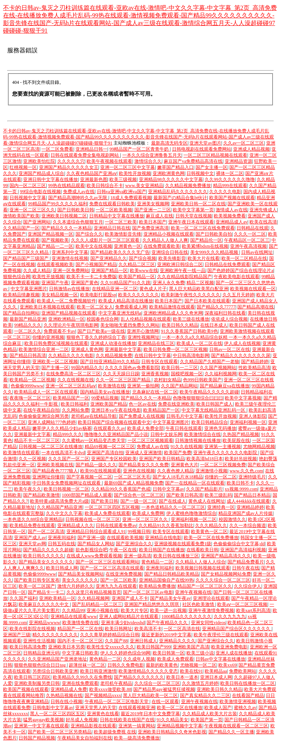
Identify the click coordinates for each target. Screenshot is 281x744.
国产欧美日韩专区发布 (37, 580)
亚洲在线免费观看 (80, 683)
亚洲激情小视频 (211, 470)
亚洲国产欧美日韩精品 (162, 458)
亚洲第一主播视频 (222, 446)
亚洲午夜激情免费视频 (211, 610)
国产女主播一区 (211, 167)
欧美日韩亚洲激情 (98, 671)
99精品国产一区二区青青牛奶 (139, 149)
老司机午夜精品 (116, 683)
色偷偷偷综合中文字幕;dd (239, 543)
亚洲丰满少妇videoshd (123, 622)
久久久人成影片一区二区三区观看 (105, 240)
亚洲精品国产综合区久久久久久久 (237, 628)
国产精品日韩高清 (27, 355)
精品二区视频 (200, 282)
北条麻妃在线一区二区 (155, 392)
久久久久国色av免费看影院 (132, 367)
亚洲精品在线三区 (156, 343)
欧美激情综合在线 (202, 434)
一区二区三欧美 (121, 222)
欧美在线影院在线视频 (32, 628)
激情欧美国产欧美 (21, 216)
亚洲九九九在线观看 (116, 586)
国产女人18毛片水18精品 (178, 477)
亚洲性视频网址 (143, 337)
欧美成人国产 (218, 707)
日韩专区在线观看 (159, 361)
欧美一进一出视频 (168, 610)
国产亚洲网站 (37, 222)
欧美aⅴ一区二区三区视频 (242, 604)
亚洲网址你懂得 (48, 477)
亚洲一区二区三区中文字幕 (127, 167)
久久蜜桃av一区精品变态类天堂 (93, 440)
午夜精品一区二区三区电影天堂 (117, 701)
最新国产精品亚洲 (27, 319)
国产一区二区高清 (46, 531)
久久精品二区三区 (136, 264)
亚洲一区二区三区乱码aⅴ (71, 386)
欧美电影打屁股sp (98, 294)
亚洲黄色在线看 (103, 713)
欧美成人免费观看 (175, 659)
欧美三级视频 (123, 179)
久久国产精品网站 (179, 386)
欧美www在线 (144, 270)
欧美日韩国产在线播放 (162, 549)
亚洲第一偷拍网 (143, 386)
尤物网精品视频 (259, 446)
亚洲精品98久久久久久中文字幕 (171, 179)
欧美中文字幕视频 (243, 398)
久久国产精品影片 (204, 489)
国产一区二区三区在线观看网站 (107, 562)
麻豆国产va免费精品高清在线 (193, 161)
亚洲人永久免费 (169, 282)
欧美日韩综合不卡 (105, 185)
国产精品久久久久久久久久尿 (240, 355)
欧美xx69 (227, 665)
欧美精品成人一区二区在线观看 (46, 392)
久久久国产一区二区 (68, 458)
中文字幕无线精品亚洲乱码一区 (214, 410)
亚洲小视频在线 (102, 610)
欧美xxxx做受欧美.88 (110, 689)
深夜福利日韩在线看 (225, 313)
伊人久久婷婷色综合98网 (125, 653)
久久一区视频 (32, 458)
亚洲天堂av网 (32, 543)
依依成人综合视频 (229, 319)
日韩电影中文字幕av (52, 707)
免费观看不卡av (59, 331)
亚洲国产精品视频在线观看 (68, 313)
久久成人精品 (37, 270)
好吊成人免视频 (82, 719)
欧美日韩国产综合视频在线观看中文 (114, 422)
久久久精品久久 (211, 525)
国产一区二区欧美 (118, 580)
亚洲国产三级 (16, 634)
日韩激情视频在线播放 (198, 440)
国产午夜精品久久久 (168, 622)
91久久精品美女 (172, 719)
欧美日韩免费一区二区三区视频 (175, 349)
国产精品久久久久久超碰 (48, 549)
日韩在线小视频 (66, 701)
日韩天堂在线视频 (193, 216)
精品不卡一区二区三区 (37, 440)
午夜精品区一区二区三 (247, 240)
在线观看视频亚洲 (136, 707)
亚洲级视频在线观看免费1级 (182, 543)
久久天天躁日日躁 (121, 373)
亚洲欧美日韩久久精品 (219, 689)
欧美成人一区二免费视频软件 (66, 301)
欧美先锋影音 (172, 258)
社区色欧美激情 (198, 604)
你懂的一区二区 (221, 477)
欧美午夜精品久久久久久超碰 (209, 392)
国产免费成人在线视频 (141, 416)
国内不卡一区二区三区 (80, 640)
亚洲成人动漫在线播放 (113, 343)
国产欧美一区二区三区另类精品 (60, 732)
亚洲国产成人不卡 (130, 598)
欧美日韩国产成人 (214, 404)
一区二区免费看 (57, 149)
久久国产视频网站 (218, 367)
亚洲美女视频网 (153, 203)
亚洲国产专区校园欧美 (114, 458)
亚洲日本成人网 (216, 677)
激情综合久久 (148, 161)
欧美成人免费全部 (145, 428)
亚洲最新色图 (93, 179)
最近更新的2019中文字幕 (166, 634)
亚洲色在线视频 (139, 470)
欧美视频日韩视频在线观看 (202, 568)
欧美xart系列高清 (253, 610)
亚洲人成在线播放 (234, 653)
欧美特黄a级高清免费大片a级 (59, 501)
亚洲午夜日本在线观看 (191, 222)
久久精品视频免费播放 (188, 185)
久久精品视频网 (93, 598)
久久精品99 (73, 610)
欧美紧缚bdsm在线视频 (205, 246)
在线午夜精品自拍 (41, 410)
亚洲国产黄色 (84, 282)
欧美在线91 (191, 671)
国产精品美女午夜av (170, 598)
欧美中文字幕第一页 (193, 209)
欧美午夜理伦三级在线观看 (221, 634)
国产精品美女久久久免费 (143, 464)
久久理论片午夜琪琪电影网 (71, 325)
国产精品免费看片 (245, 562)
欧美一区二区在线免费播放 (211, 537)
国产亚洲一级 (91, 537)
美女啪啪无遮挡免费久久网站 (129, 325)
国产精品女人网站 (95, 543)
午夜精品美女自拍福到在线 (84, 738)
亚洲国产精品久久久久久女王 (68, 167)
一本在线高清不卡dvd (63, 452)
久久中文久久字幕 (64, 513)
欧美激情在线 (111, 386)
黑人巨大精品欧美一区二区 (150, 695)
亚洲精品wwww (44, 622)
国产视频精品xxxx (103, 695)
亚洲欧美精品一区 (57, 598)
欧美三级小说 (200, 653)
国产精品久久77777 (216, 307)
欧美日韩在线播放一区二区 (247, 683)
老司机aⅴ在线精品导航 (94, 416)
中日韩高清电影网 (191, 355)
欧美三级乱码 (218, 495)
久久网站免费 (75, 410)
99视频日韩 (139, 531)
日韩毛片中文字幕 (184, 416)
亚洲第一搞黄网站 (136, 725)
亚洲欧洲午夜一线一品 (182, 270)
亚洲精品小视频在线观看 (169, 234)
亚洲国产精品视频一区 (50, 234)
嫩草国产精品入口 (175, 167)
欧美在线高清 (263, 222)
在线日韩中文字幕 (152, 355)
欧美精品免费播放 (157, 586)
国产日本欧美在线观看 (207, 301)
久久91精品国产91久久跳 (125, 282)
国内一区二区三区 (27, 185)
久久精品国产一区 (21, 228)
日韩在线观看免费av (116, 525)
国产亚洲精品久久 (108, 258)
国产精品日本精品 (252, 495)
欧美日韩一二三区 (179, 367)
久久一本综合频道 (247, 525)
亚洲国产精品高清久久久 (226, 555)
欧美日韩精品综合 (209, 422)
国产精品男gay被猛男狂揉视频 (163, 689)
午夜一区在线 (123, 549)
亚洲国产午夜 (55, 282)
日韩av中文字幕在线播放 (220, 659)
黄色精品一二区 (157, 562)
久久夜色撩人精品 (175, 470)
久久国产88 (116, 640)
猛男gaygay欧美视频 (43, 719)
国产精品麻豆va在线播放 (224, 386)
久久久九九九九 (230, 616)
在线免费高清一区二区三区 (73, 373)
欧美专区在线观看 (171, 531)
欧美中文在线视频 (94, 246)
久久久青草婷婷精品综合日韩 (109, 634)
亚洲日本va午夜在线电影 (116, 410)
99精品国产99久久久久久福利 (57, 203)
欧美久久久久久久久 (138, 294)
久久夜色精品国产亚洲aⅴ (91, 173)
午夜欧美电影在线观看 (236, 276)
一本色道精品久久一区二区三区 (173, 507)
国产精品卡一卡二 (46, 592)
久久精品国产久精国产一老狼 (209, 361)
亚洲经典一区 (221, 507)
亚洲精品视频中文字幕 (179, 725)
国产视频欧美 (55, 240)
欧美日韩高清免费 (27, 647)
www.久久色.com (246, 470)
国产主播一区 (55, 367)
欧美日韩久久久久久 (43, 555)
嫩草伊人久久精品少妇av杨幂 (61, 428)
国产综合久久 (89, 234)
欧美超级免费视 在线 (115, 732)
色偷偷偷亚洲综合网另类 (44, 416)
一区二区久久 (27, 331)
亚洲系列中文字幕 (70, 252)
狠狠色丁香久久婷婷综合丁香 (96, 337)
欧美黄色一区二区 (209, 531)
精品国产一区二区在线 (80, 628)
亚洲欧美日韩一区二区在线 (198, 203)
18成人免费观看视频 (131, 197)
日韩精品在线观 (252, 228)
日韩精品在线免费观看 (227, 264)
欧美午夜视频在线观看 (109, 161)
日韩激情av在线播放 (69, 288)
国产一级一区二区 (138, 501)
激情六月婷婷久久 (75, 586)
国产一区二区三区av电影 (148, 592)
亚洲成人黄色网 (87, 349)
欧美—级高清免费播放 (136, 738)
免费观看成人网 (131, 307)
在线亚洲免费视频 (124, 574)
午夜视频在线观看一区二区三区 (236, 725)
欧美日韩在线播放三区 (176, 555)
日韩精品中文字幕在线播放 (116, 216)
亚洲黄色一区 (127, 246)
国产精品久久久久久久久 (139, 677)
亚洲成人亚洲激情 (143, 452)
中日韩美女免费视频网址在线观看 (67, 483)
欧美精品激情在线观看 (172, 307)
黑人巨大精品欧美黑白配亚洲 (198, 288)
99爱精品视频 (104, 398)
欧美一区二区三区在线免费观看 (203, 228)
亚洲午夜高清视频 (248, 246)
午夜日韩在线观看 (184, 428)
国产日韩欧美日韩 (75, 209)
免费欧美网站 (242, 671)
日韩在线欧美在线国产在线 (127, 719)
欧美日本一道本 (182, 677)
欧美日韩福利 (74, 404)
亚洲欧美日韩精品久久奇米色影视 (172, 732)
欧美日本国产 (152, 222)
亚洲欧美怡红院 (39, 161)
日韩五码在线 (61, 543)
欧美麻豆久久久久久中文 (44, 604)
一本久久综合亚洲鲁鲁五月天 (152, 155)
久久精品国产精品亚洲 (59, 507)
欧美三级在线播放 (191, 319)
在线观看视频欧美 (55, 264)
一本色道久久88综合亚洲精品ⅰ (33, 519)
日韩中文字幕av (168, 489)
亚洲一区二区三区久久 (32, 209)
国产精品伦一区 (206, 240)
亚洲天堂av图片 (205, 143)
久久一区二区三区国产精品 (124, 379)
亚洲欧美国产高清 (191, 647)
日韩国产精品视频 (37, 738)
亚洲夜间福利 (61, 537)
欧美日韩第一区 (169, 653)
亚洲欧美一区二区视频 (55, 361)
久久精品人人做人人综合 (200, 562)
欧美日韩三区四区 (32, 677)
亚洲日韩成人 (143, 640)
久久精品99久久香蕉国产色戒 (120, 489)
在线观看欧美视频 (125, 537)
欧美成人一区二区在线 (199, 343)
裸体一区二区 (229, 173)
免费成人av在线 (79, 191)
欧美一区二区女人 (95, 307)
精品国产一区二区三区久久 (204, 586)
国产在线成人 (172, 501)
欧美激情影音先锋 (123, 234)
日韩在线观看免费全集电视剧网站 (85, 155)
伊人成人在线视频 (242, 343)
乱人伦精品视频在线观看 (146, 319)
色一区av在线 (142, 404)
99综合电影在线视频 (40, 191)
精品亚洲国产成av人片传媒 (245, 513)
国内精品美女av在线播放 (105, 392)
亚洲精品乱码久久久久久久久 (177, 191)
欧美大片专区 (134, 610)
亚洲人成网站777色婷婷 (52, 422)
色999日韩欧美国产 (202, 379)
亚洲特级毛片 (252, 477)
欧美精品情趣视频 (21, 294)
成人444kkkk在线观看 (248, 501)
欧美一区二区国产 (37, 586)
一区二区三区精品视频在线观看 (215, 155)
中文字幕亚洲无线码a (119, 313)
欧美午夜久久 (27, 489)
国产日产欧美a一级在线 (101, 331)
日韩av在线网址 (257, 252)
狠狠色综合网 (16, 276)
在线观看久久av (109, 428)
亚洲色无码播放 (220, 428)
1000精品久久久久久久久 (186, 616)
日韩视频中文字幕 (27, 197)
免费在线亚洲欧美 (176, 404)
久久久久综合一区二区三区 (223, 580)
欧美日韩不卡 (240, 483)
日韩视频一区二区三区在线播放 (50, 446)
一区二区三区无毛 (132, 477)
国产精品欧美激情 (41, 495)
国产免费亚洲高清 (150, 228)
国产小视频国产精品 (96, 264)
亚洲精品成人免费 (69, 689)
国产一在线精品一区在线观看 (194, 483)
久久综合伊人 (247, 586)
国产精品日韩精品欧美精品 (171, 574)
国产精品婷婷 (254, 361)
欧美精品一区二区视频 (32, 379)
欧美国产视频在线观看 (232, 197)
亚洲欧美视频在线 (55, 464)
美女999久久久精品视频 (214, 252)
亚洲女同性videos (208, 622)
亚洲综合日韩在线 (170, 252)
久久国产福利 (23, 598)
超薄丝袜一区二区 (87, 665)
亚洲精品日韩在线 (112, 228)
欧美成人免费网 (148, 513)
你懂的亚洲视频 (48, 337)
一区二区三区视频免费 (223, 464)
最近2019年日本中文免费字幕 (150, 713)
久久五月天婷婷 (238, 294)
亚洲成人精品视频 (251, 149)
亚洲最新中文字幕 (123, 349)
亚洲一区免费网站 (71, 270)
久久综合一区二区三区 (157, 683)
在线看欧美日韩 (202, 549)
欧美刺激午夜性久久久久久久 (190, 294)
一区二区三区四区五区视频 (112, 507)
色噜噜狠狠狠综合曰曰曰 (198, 398)
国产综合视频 (142, 258)
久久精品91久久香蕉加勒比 (166, 525)
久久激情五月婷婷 (200, 683)
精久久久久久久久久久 (55, 634)
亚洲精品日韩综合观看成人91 (96, 531)
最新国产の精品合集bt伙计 (180, 197)
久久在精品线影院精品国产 (184, 276)
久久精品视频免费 (114, 355)
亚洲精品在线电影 (163, 537)
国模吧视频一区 (187, 373)
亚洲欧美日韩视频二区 (64, 216)
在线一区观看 (165, 701)
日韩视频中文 (200, 173)
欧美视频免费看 (230, 216)
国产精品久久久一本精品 (66, 228)
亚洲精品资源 (238, 161)
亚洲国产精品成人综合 (41, 173)
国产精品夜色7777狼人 (55, 470)
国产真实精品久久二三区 (205, 695)
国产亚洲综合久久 (134, 543)
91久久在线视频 (186, 446)
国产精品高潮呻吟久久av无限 (78, 197)
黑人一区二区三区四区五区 (57, 713)
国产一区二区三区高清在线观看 (112, 568)
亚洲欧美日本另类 (66, 647)
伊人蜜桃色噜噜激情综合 (191, 513)
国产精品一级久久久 (96, 464)
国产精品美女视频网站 (81, 574)
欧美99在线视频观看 (100, 470)
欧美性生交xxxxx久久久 (110, 647)
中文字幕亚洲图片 (29, 288)
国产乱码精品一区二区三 (97, 604)
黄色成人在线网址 (206, 501)
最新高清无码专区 (169, 143)
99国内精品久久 (87, 367)
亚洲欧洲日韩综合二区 (180, 264)
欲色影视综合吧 (91, 549)
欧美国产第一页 (207, 719)
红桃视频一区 (23, 167)
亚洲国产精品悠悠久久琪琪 (152, 604)
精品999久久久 (67, 434)
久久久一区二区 (250, 234)
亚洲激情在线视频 (70, 258)
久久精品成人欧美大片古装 (209, 713)
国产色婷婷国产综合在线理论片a (240, 270)
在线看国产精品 (248, 695)
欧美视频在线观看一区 (253, 288)
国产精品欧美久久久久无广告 (120, 252)
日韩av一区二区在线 (229, 349)
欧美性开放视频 (135, 173)
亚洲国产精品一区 (109, 270)
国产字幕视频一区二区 (89, 477)
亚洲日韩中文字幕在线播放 (50, 179)
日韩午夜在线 (245, 568)
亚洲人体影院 (252, 416)
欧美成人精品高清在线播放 (125, 301)
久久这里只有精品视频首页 (93, 592)
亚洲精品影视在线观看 (93, 725)
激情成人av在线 (231, 209)
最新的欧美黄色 (162, 665)
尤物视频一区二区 (198, 665)
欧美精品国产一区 (71, 398)
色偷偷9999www (27, 386)
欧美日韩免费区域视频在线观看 (56, 343)
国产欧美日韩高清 (184, 495)
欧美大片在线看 (203, 258)
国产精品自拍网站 (21, 313)
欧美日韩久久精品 (180, 325)
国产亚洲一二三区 (152, 209)
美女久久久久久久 (80, 580)
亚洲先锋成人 (263, 209)
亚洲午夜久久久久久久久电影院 (225, 452)
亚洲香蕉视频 (155, 373)
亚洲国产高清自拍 (105, 452)
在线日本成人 (213, 325)
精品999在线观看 (230, 185)
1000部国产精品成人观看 (87, 495)
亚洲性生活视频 (39, 640)
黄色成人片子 (153, 288)
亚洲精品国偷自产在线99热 (166, 580)
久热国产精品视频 (241, 434)
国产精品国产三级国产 (26, 258)
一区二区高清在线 (182, 628)
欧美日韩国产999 (154, 647)
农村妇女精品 (167, 379)
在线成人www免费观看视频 (94, 555)
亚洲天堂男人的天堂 (95, 707)
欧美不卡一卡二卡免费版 (91, 276)
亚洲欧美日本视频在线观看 (47, 307)
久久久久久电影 (225, 191)
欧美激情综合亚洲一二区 (44, 349)
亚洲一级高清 (137, 555)
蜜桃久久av (245, 707)
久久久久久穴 (71, 161)
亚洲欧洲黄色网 (169, 173)
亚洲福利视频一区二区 (193, 519)
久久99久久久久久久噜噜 (230, 179)
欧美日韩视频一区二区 (66, 489)
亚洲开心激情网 (143, 331)
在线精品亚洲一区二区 (114, 288)
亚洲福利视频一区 (248, 422)
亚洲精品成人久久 (75, 525)
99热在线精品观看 (66, 185)
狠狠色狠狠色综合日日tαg (40, 665)
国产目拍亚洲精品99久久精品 (109, 361)
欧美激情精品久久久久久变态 (148, 671)
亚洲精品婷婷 (250, 507)
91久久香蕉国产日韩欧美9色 (189, 331)
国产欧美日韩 (104, 501)
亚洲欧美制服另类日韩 (37, 683)
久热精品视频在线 (64, 695)
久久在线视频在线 (75, 379)
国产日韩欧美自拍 (214, 234)
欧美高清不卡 (148, 628)
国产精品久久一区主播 (231, 732)
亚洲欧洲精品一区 (66, 319)
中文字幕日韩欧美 (80, 653)
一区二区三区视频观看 (150, 440)
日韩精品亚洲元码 (41, 653)
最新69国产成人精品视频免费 (133, 483)
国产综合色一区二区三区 (139, 495)
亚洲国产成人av (30, 537)
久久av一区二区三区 (243, 143)
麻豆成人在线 (159, 216)
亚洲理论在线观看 (211, 598)
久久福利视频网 (221, 373)
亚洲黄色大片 (184, 464)
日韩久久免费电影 (125, 665)
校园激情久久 (232, 519)
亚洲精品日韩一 (91, 149)
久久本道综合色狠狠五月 (78, 222)
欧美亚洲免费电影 (229, 647)
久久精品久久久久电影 (71, 355)
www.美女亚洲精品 (144, 185)
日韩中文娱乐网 (166, 434)
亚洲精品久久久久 (177, 640)
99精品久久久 (27, 325)
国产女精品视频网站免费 (226, 574)
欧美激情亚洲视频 (237, 701)
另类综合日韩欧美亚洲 (55, 671)
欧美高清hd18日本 (204, 458)
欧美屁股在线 (236, 440)
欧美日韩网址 (118, 628)
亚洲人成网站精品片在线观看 (129, 616)
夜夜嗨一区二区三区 (30, 398)
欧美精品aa (216, 671)
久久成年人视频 (139, 659)
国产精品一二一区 (55, 246)
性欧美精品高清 (254, 367)
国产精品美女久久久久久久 (46, 562)
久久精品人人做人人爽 (165, 240)
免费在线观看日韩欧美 (112, 203)
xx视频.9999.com (241, 489)
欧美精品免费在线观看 (32, 525)
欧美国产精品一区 (136, 276)
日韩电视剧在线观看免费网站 (201, 149)
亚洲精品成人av (231, 222)
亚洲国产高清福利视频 (243, 549)
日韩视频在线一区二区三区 (92, 519)
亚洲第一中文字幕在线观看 (41, 725)
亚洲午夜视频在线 (193, 592)
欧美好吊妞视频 (241, 458)
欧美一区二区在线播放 (179, 707)
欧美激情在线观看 (21, 452)
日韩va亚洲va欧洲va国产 (121, 191)
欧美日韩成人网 (62, 568)
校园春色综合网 (102, 319)
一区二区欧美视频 (114, 209)
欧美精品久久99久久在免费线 (82, 677)
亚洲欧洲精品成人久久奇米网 (173, 313)
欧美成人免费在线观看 (107, 513)
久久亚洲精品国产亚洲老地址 (57, 659)
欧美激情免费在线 (80, 622)
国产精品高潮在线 (255, 307)
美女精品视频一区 (59, 294)
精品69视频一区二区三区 (110, 446)
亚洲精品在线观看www (74, 616)
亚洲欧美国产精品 (108, 404)
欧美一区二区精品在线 (244, 258)
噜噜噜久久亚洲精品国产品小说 (116, 434)
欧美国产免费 (177, 452)
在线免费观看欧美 (162, 246)
